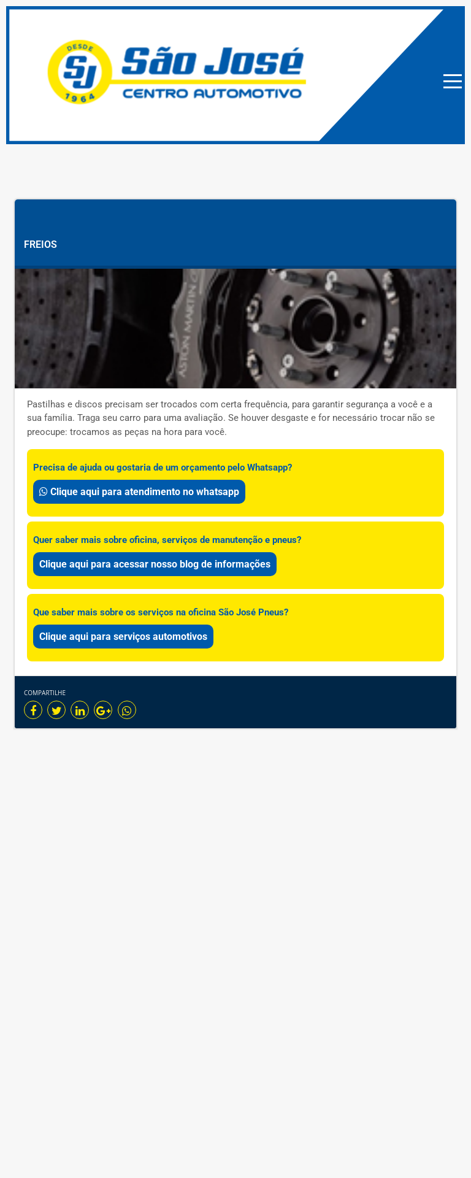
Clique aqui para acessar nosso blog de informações (154, 564)
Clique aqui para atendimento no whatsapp (139, 492)
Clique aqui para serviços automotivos (123, 636)
